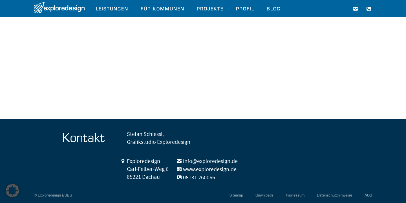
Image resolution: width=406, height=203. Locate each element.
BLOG (274, 8)
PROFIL (245, 8)
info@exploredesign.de (210, 160)
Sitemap (236, 195)
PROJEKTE (210, 8)
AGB (368, 195)
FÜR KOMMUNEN (162, 8)
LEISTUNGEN (112, 8)
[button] (12, 190)
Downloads (264, 195)
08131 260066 (199, 177)
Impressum (295, 195)
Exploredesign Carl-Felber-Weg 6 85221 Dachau (148, 168)
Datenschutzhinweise (334, 195)
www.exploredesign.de (210, 169)
